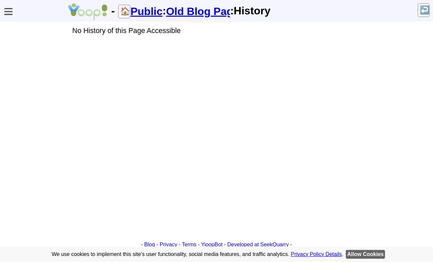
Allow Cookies (365, 254)
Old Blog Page (198, 11)
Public (147, 11)
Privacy (168, 244)
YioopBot (211, 244)
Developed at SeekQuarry (258, 244)
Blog (149, 244)
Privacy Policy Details (316, 254)
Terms (189, 244)
